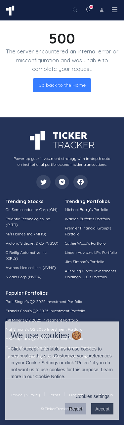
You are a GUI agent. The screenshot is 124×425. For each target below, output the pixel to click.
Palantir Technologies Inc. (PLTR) (28, 221)
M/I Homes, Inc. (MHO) (26, 233)
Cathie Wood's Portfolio (85, 243)
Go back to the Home (62, 85)
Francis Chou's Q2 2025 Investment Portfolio (45, 310)
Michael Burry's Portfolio (86, 209)
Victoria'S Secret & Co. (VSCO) (32, 243)
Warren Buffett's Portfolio (87, 218)
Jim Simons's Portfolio (84, 261)
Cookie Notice (49, 376)
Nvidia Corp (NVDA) (24, 276)
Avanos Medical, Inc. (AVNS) (31, 267)
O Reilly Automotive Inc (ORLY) (26, 255)
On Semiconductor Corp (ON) (32, 209)
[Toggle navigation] (114, 10)
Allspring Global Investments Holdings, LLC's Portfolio (90, 273)
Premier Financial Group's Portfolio (88, 231)
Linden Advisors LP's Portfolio (91, 252)
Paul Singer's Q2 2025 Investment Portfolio (44, 301)
